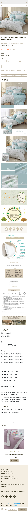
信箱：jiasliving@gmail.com (8, 476)
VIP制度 (10, 484)
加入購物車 (12, 509)
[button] (26, 447)
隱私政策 (15, 484)
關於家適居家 (4, 484)
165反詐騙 (3, 487)
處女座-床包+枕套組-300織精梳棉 (14, 454)
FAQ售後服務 (20, 484)
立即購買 (22, 509)
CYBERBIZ (15, 505)
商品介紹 (5, 75)
